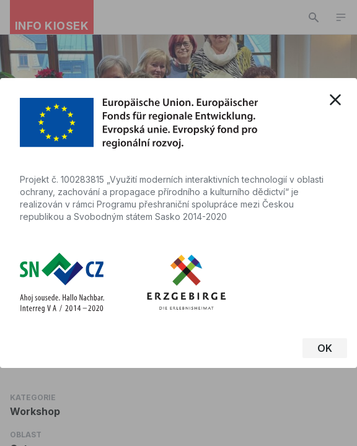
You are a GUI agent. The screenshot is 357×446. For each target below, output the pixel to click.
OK (324, 348)
